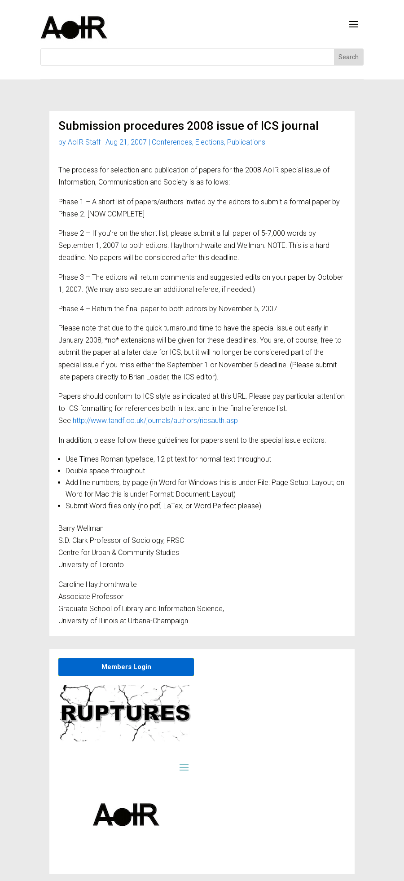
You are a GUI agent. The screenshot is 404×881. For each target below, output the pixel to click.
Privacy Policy (241, 875)
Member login (162, 875)
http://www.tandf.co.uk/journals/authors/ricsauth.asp (155, 420)
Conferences (172, 142)
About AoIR (201, 875)
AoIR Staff (84, 142)
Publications (246, 142)
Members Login (126, 667)
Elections (209, 142)
